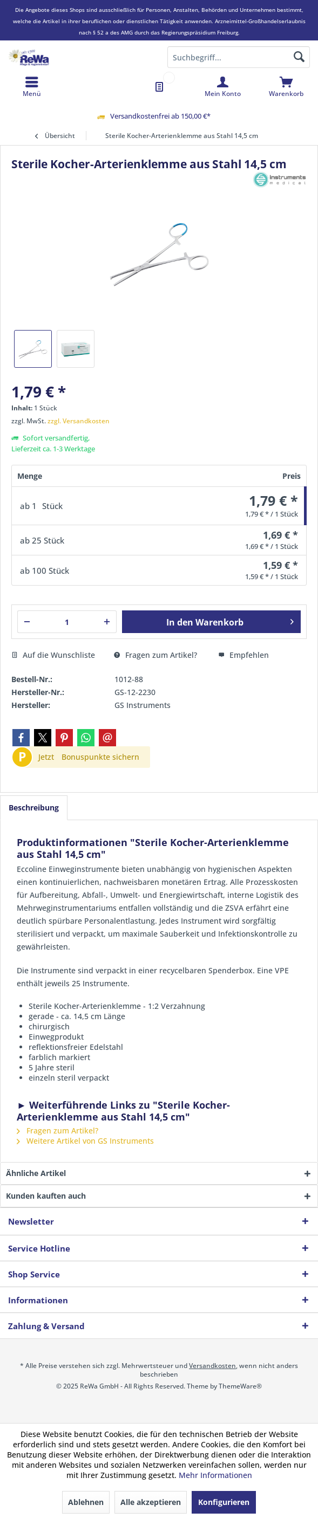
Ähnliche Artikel (36, 1173)
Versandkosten (212, 1365)
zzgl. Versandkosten (79, 420)
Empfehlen (243, 655)
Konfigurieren (223, 1502)
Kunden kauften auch (46, 1196)
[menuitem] (286, 87)
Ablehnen (86, 1502)
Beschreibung (34, 807)
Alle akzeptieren (150, 1502)
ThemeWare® (240, 1386)
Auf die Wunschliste (53, 655)
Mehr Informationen (215, 1475)
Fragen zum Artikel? (155, 655)
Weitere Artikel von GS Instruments (85, 1141)
